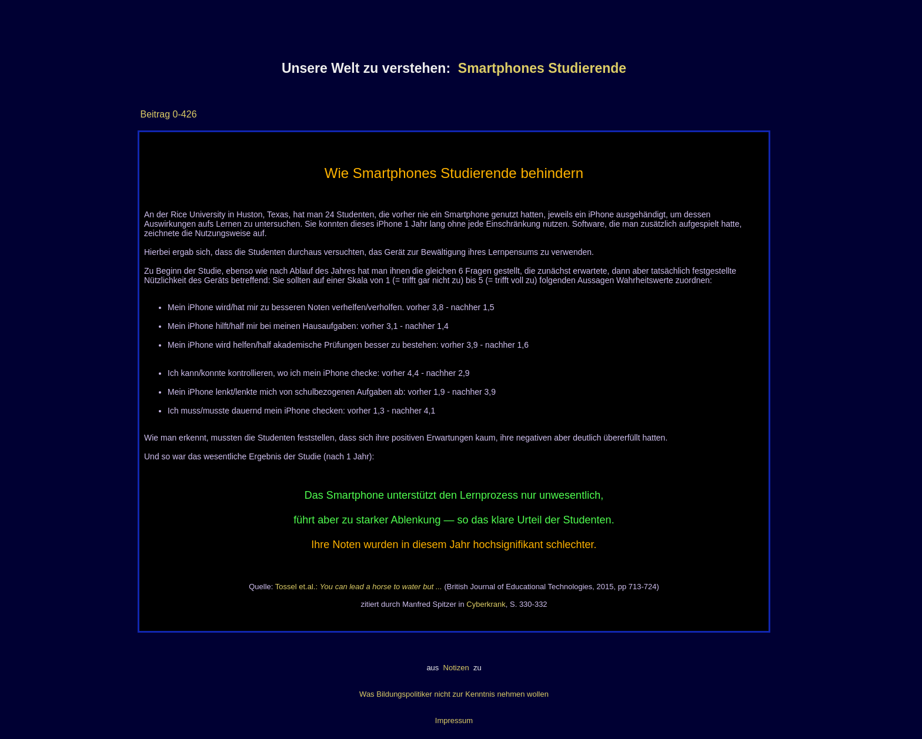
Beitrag (155, 114)
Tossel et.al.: (358, 586)
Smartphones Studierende (542, 68)
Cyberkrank (485, 604)
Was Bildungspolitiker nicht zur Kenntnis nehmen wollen (454, 694)
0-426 (183, 114)
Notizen (456, 667)
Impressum (454, 720)
